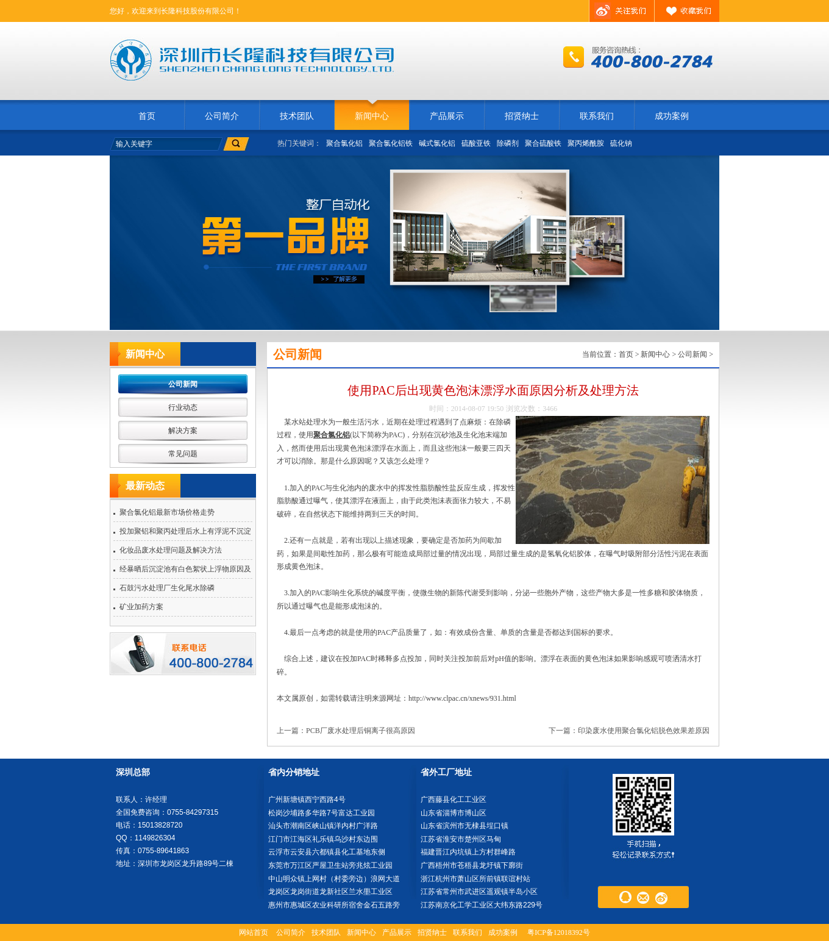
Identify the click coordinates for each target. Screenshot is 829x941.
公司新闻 (182, 384)
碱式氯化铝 (437, 143)
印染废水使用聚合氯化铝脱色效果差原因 (644, 730)
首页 (146, 116)
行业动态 (182, 407)
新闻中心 (372, 116)
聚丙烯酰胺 (585, 143)
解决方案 (182, 430)
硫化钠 (621, 143)
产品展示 (447, 116)
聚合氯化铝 (344, 143)
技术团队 (297, 116)
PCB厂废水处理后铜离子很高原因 (360, 730)
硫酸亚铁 (476, 143)
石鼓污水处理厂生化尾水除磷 (167, 588)
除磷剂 (508, 143)
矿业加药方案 (141, 607)
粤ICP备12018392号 (558, 932)
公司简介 (222, 116)
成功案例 (672, 116)
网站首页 (253, 932)
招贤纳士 (522, 116)
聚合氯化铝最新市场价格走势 (167, 512)
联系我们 (597, 116)
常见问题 (182, 453)
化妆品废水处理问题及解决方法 (170, 550)
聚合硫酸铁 (543, 143)
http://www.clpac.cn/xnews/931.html (462, 698)
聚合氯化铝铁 (391, 143)
